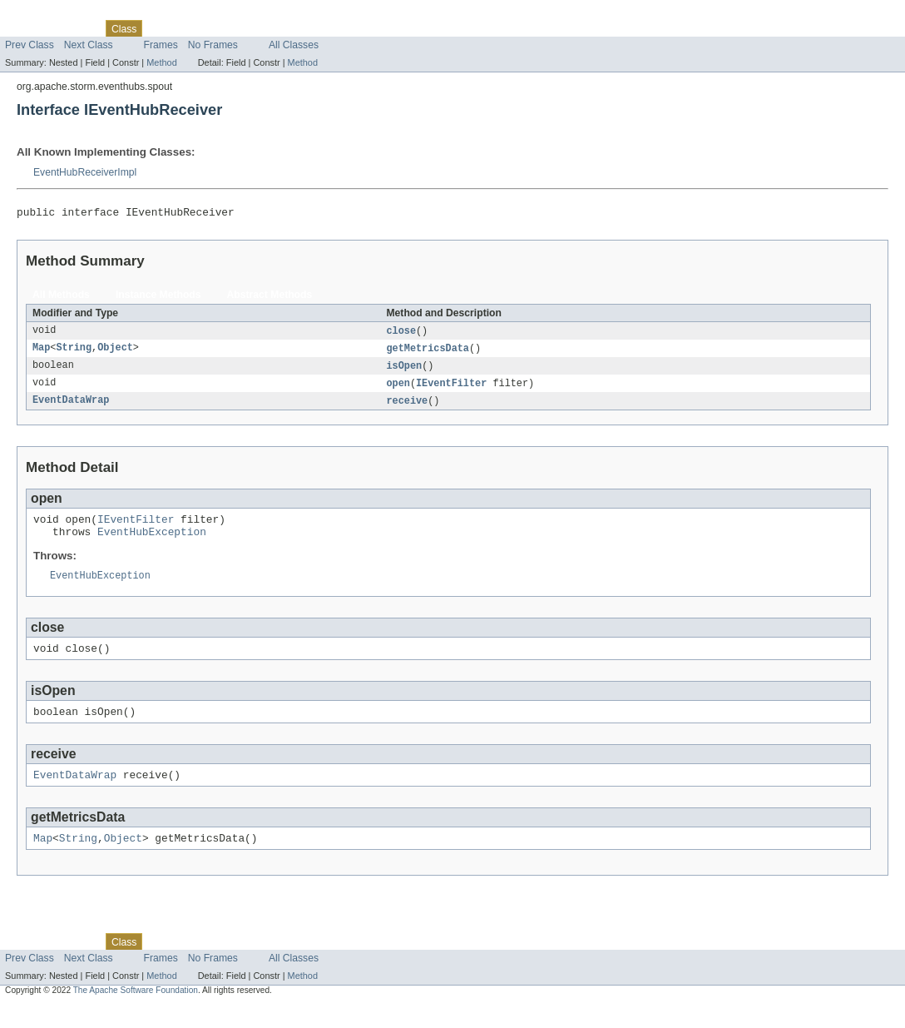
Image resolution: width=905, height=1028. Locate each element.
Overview (26, 28)
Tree (190, 28)
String (73, 352)
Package (76, 28)
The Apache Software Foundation (135, 1013)
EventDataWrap (70, 407)
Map (41, 352)
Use (160, 28)
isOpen (404, 370)
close (401, 333)
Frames (161, 45)
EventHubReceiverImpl (84, 172)
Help (317, 28)
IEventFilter (451, 388)
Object (115, 352)
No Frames (213, 45)
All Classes (294, 45)
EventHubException (151, 542)
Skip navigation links (45, 14)
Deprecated (236, 28)
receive (407, 407)
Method (161, 62)
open (397, 388)
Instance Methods (158, 297)
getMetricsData (427, 352)
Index (284, 28)
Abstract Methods (270, 297)
